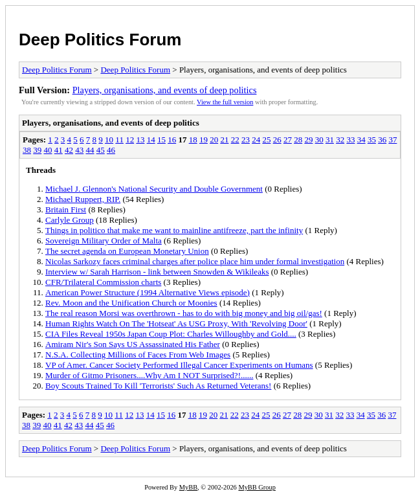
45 (100, 150)
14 (151, 139)
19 (203, 139)
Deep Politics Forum (100, 39)
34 (361, 139)
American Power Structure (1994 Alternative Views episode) (147, 292)
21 (224, 139)
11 (119, 139)
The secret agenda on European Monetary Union (127, 251)
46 (111, 150)
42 (69, 150)
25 (266, 139)
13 (140, 139)
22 (235, 139)
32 (340, 139)
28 (298, 139)
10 (109, 139)
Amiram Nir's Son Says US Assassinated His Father (132, 344)
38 (27, 150)
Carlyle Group (69, 220)
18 (193, 139)
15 (161, 139)
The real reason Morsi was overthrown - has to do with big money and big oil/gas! (183, 313)
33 (350, 139)
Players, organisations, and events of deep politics (164, 90)
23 (245, 139)
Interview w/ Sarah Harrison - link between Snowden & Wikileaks (157, 271)
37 (392, 139)
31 (330, 139)
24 (256, 139)
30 (319, 139)
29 (308, 139)
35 (372, 139)
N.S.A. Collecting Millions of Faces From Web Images (137, 354)
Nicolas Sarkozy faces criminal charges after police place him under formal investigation (194, 261)
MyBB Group (256, 487)
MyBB (188, 487)
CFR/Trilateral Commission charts (103, 282)
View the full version (225, 102)
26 (277, 139)
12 (130, 139)
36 (382, 139)
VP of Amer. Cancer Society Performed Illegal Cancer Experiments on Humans (179, 365)
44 (90, 150)
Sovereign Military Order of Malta (103, 240)
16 (172, 139)
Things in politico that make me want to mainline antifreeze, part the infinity (174, 230)
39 (37, 150)
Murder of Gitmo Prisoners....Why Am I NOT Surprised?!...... (149, 375)
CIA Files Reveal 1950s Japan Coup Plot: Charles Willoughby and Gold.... (170, 334)
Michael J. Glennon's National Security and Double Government (154, 189)
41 (58, 150)
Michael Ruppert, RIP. (82, 199)
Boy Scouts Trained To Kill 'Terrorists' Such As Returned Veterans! (158, 385)
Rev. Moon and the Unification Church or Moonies (131, 303)
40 (48, 150)
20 (214, 139)
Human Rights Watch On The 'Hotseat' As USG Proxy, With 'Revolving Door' (176, 323)
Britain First (65, 209)
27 (287, 139)
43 (79, 150)
